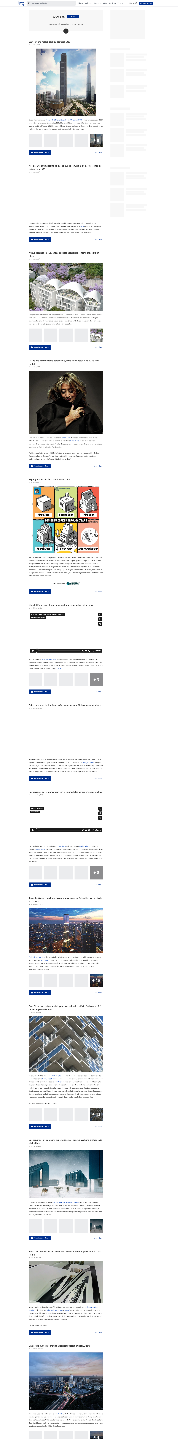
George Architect (89, 762)
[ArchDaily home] (20, 3)
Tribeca (59, 1082)
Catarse (58, 668)
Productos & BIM (100, 3)
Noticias (112, 3)
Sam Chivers (40, 849)
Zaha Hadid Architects (54, 1310)
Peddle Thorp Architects (37, 957)
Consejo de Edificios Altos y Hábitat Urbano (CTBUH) (65, 120)
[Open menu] (159, 3)
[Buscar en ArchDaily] (53, 3)
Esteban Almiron (85, 846)
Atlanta (60, 1414)
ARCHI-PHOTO (56, 1076)
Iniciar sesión (133, 3)
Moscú (67, 1310)
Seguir (73, 17)
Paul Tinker (62, 846)
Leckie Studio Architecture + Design (66, 1202)
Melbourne (44, 960)
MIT (82, 226)
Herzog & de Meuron (49, 1079)
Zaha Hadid (65, 438)
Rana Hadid (74, 441)
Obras (80, 3)
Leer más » (98, 152)
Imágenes (88, 3)
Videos (120, 3)
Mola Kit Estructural (49, 659)
